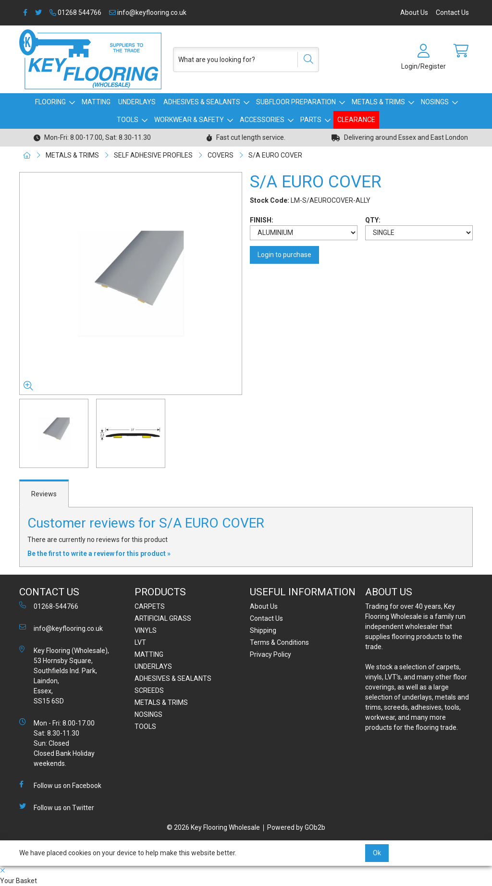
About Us (414, 12)
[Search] (305, 59)
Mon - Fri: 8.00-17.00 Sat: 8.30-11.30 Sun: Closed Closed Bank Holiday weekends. (57, 742)
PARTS (310, 119)
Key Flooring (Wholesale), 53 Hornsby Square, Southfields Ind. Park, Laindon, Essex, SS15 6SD (64, 675)
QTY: (373, 220)
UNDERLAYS (137, 102)
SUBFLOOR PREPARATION (296, 102)
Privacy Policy (270, 654)
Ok (377, 853)
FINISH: (261, 220)
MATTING (96, 102)
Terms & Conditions (279, 642)
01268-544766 (48, 606)
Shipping (263, 630)
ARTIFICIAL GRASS (163, 618)
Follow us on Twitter (56, 807)
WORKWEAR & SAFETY (189, 119)
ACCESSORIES (262, 119)
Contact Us (452, 12)
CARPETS (150, 606)
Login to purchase (284, 254)
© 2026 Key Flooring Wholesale (213, 827)
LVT (140, 642)
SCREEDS (149, 690)
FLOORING (50, 102)
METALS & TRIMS (378, 102)
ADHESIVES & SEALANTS (201, 102)
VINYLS (146, 630)
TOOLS (127, 119)
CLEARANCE (356, 119)
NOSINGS (435, 102)
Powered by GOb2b (296, 827)
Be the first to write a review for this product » (99, 553)
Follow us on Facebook (60, 785)
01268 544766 (75, 12)
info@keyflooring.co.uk (147, 12)
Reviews (44, 494)
